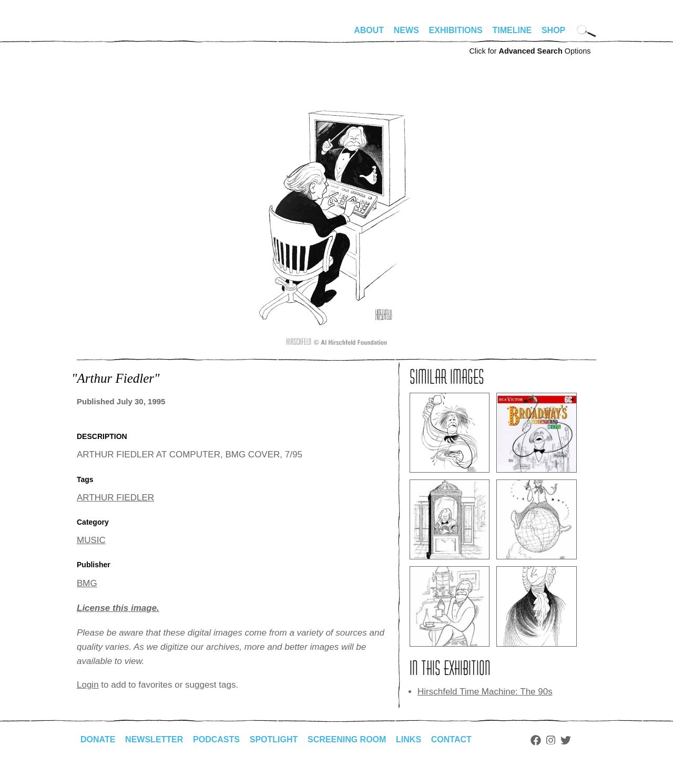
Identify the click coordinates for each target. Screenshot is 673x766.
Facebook (536, 740)
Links (408, 739)
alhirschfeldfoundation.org (108, 34)
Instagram (550, 740)
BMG (87, 583)
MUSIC (91, 540)
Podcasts (216, 739)
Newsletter (154, 739)
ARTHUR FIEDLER (115, 498)
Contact (451, 739)
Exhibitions (456, 30)
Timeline (512, 30)
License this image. (118, 608)
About (369, 30)
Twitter (565, 740)
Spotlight (274, 739)
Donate (97, 739)
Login (88, 685)
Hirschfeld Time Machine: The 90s (485, 692)
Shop (553, 30)
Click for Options (529, 51)
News (406, 30)
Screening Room (347, 739)
